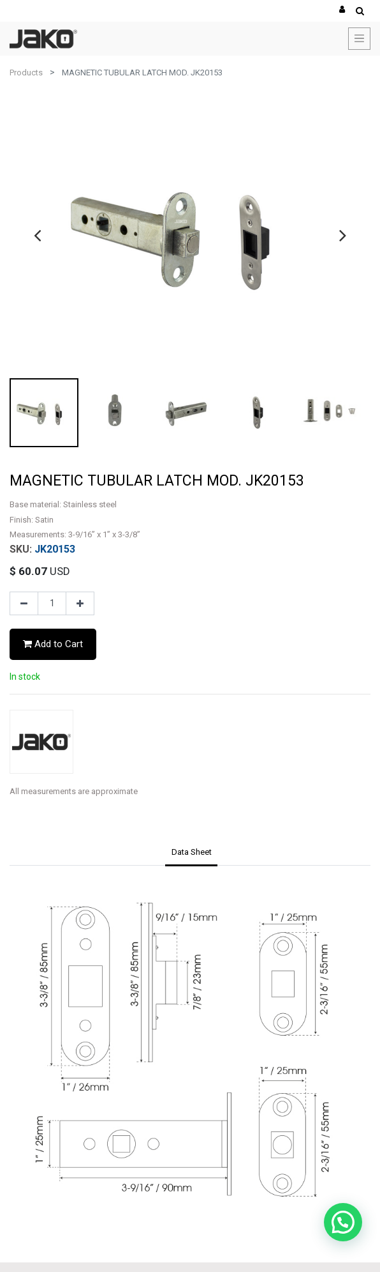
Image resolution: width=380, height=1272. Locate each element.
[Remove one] (24, 604)
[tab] (191, 852)
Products (26, 72)
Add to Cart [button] (53, 644)
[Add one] (80, 604)
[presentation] (37, 235)
